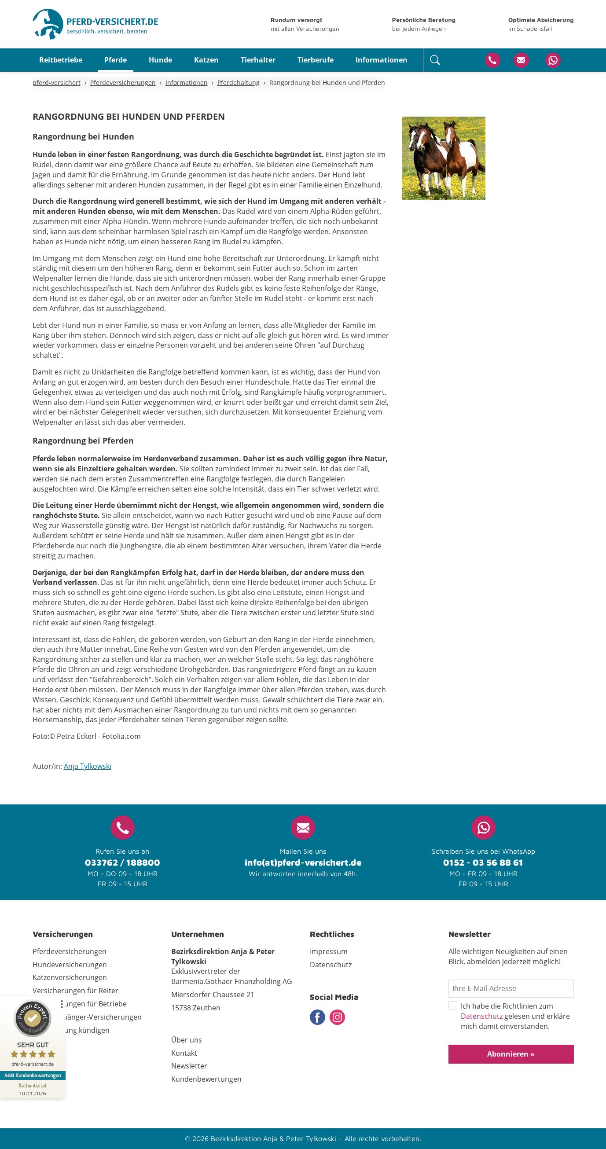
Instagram (337, 1017)
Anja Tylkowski (87, 766)
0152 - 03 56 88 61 (483, 862)
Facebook (317, 1017)
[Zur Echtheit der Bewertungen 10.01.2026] (33, 1089)
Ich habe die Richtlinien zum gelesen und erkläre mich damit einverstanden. (509, 1016)
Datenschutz (482, 1016)
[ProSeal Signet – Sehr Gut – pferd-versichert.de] (33, 1035)
